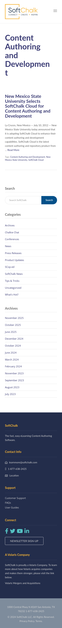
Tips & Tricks (12, 280)
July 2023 (10, 394)
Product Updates (14, 260)
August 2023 (12, 387)
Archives (10, 225)
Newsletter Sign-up (24, 540)
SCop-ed (9, 266)
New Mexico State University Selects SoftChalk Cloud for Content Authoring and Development (27, 106)
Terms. (39, 621)
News (8, 246)
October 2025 (13, 325)
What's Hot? (11, 294)
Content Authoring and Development (27, 157)
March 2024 (12, 359)
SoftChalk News (14, 273)
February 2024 (13, 366)
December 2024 (14, 338)
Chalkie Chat (12, 232)
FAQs (8, 502)
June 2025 (11, 331)
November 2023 (14, 373)
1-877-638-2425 (35, 611)
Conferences (12, 239)
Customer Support (15, 498)
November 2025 (14, 318)
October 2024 (13, 345)
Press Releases (13, 253)
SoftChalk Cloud (35, 160)
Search (49, 199)
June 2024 (11, 352)
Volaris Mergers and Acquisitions (22, 583)
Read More (13, 149)
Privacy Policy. (27, 621)
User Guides (12, 507)
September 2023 (14, 380)
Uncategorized (13, 287)
